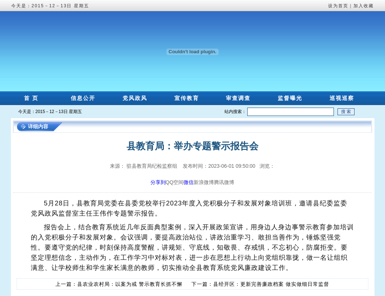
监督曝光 (290, 98)
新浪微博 (204, 182)
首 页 (31, 98)
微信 (188, 182)
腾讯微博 (224, 182)
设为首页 (338, 5)
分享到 (158, 182)
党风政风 (135, 98)
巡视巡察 (342, 98)
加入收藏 (363, 5)
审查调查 (238, 98)
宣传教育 (186, 98)
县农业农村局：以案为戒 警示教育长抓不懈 (129, 284)
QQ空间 (175, 182)
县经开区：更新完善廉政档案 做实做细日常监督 (271, 284)
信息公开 (83, 98)
